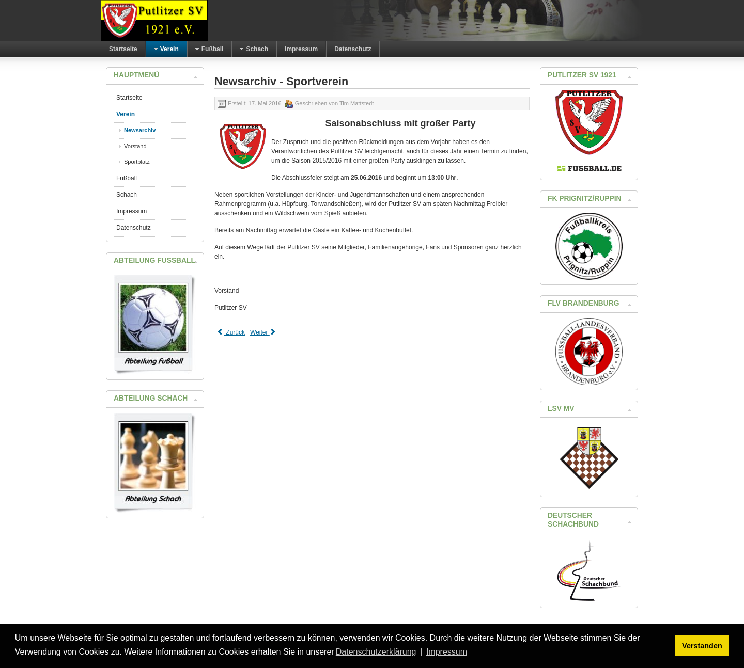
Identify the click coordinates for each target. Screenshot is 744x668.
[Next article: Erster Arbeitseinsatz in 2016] (263, 332)
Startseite (129, 97)
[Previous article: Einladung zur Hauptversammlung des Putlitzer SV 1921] (230, 332)
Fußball (126, 178)
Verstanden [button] (702, 646)
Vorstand (135, 146)
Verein (125, 114)
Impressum (131, 211)
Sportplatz (137, 161)
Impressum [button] (446, 651)
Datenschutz (133, 227)
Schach (126, 194)
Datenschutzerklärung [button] (376, 651)
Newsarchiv (140, 130)
